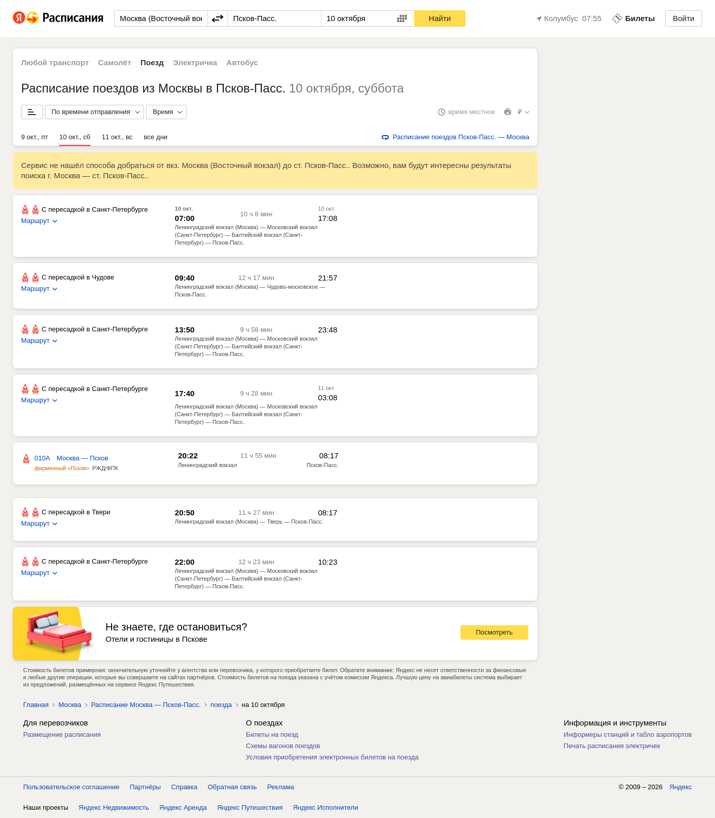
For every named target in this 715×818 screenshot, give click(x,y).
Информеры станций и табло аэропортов (628, 734)
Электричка (195, 62)
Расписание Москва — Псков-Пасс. (146, 705)
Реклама (280, 787)
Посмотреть (494, 632)
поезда (221, 705)
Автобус (242, 62)
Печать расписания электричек (612, 746)
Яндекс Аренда (183, 807)
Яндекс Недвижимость (114, 807)
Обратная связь (232, 787)
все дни (155, 137)
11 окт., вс (117, 137)
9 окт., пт (34, 137)
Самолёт (114, 62)
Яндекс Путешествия (250, 807)
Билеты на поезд (272, 734)
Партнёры (145, 787)
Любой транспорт (55, 62)
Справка (184, 787)
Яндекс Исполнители (326, 807)
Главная (35, 705)
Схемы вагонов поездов (283, 746)
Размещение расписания (62, 734)
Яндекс (680, 787)
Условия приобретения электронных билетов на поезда (332, 757)
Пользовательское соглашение (71, 787)
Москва (69, 705)
